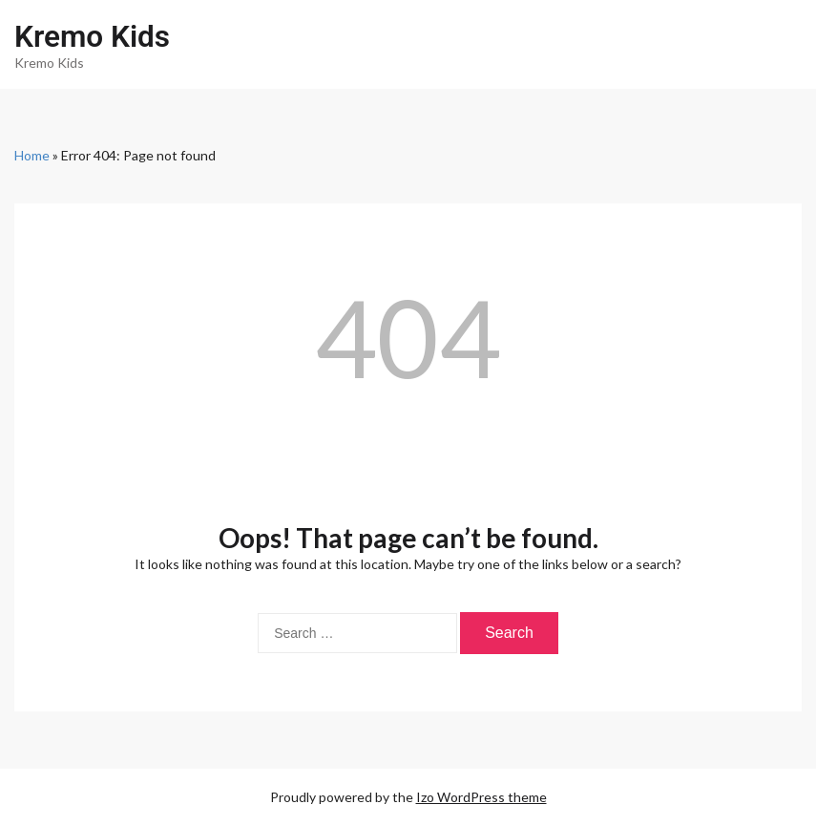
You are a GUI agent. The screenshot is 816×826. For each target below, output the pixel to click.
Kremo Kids (92, 36)
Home (32, 155)
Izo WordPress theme (481, 797)
